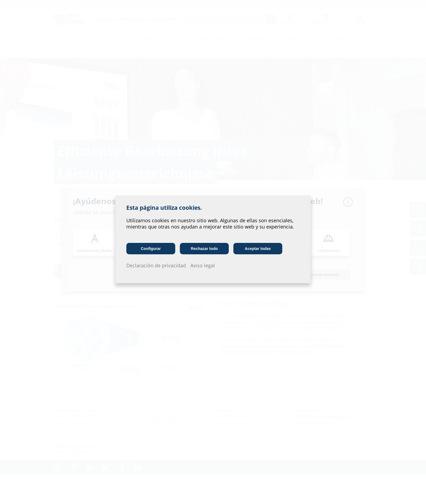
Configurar (151, 248)
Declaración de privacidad (156, 265)
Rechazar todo (204, 248)
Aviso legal (202, 265)
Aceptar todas (258, 248)
